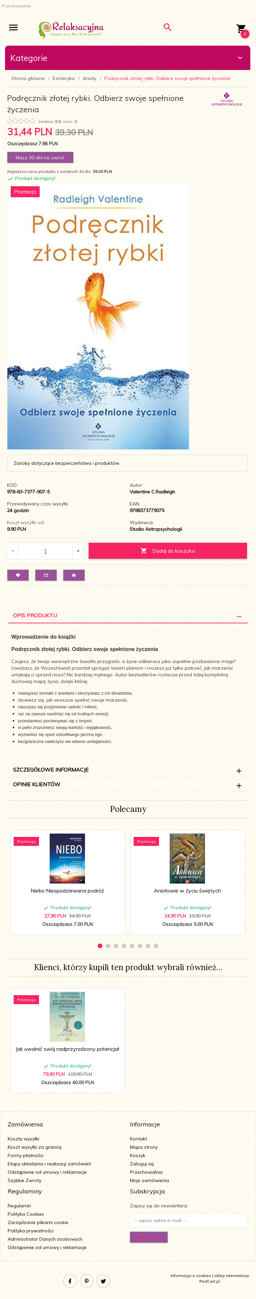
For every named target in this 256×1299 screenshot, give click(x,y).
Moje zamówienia (149, 1180)
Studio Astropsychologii (156, 529)
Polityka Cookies (26, 1214)
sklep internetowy (231, 1275)
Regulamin (19, 1206)
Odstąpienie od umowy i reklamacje (47, 1172)
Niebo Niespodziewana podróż (67, 890)
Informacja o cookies (191, 1275)
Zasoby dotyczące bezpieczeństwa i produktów (66, 463)
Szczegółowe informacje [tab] (51, 769)
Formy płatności (25, 1155)
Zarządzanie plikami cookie (38, 1222)
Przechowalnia (146, 1172)
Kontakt (138, 1139)
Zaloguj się (142, 1164)
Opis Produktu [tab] (35, 615)
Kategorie (127, 58)
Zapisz (148, 1237)
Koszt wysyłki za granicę (35, 1147)
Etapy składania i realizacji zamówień (49, 1164)
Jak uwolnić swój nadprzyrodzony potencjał (67, 1048)
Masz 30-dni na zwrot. (40, 158)
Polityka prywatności (30, 1231)
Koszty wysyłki (23, 1139)
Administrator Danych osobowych (45, 1239)
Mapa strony (144, 1147)
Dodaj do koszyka (167, 550)
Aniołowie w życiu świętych (187, 890)
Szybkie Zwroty (24, 1180)
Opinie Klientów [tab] (36, 784)
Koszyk (137, 1155)
